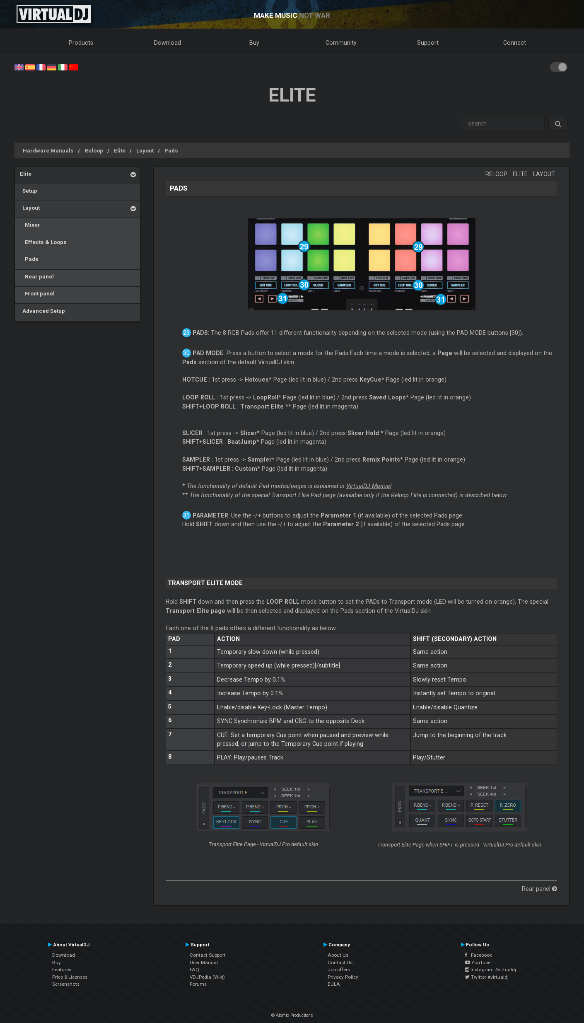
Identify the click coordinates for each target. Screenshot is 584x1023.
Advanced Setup (42, 310)
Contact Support (208, 955)
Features (61, 969)
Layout (145, 150)
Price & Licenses (69, 977)
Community (341, 42)
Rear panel (37, 276)
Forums (198, 984)
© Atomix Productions (292, 1015)
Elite (119, 150)
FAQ (194, 969)
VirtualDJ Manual (368, 486)
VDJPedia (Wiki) (207, 977)
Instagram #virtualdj (490, 969)
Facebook (478, 955)
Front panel (37, 293)
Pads (171, 150)
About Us (338, 955)
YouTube (477, 962)
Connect (514, 42)
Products (81, 42)
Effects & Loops (43, 242)
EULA (334, 984)
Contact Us (340, 962)
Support (428, 42)
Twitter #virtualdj (487, 977)
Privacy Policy (343, 977)
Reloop (93, 150)
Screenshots (66, 984)
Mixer (30, 224)
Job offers (339, 969)
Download (167, 42)
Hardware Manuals (48, 150)
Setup (28, 190)
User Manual (204, 962)
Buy (254, 42)
